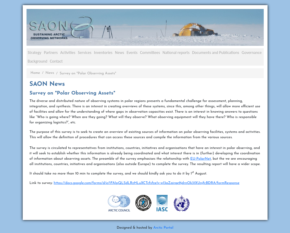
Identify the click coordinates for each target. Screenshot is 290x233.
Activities (67, 52)
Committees (150, 52)
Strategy (34, 52)
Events (132, 52)
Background (37, 61)
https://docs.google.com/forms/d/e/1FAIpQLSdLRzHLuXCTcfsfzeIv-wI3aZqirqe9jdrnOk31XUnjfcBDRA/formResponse (146, 183)
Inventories (103, 52)
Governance (252, 52)
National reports (176, 52)
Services (84, 52)
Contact (56, 61)
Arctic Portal (163, 228)
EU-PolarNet (200, 159)
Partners (51, 52)
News (119, 52)
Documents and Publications (215, 52)
